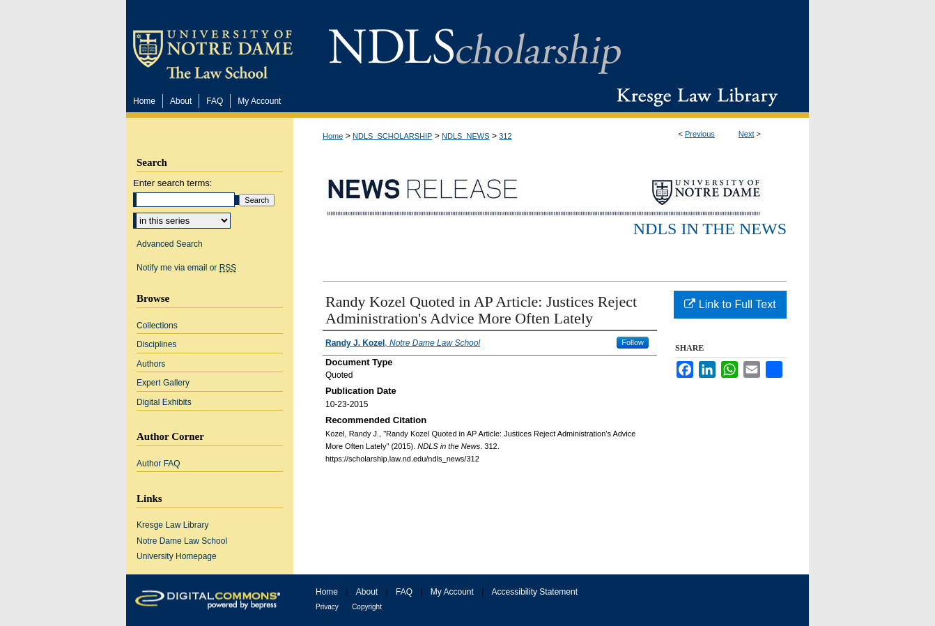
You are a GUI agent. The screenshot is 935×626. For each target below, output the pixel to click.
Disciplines (156, 344)
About (367, 592)
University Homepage (177, 556)
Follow (632, 342)
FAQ (404, 592)
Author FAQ (158, 463)
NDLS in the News (710, 229)
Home (333, 136)
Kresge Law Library (694, 97)
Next (747, 134)
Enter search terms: (172, 183)
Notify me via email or (186, 268)
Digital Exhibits (164, 402)
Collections (157, 325)
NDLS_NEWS (465, 136)
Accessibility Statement (535, 592)
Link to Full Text (729, 304)
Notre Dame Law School (182, 541)
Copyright (367, 607)
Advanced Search (170, 244)
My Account (452, 592)
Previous (700, 134)
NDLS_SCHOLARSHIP (392, 136)
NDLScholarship (474, 43)
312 (505, 136)
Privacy (327, 607)
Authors (151, 364)
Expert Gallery (163, 383)
